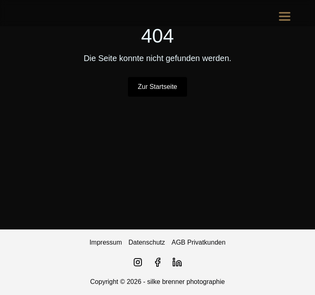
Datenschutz (146, 242)
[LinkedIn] (177, 262)
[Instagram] (138, 262)
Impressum (105, 242)
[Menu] (284, 16)
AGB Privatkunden (198, 242)
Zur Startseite (157, 86)
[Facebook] (157, 262)
